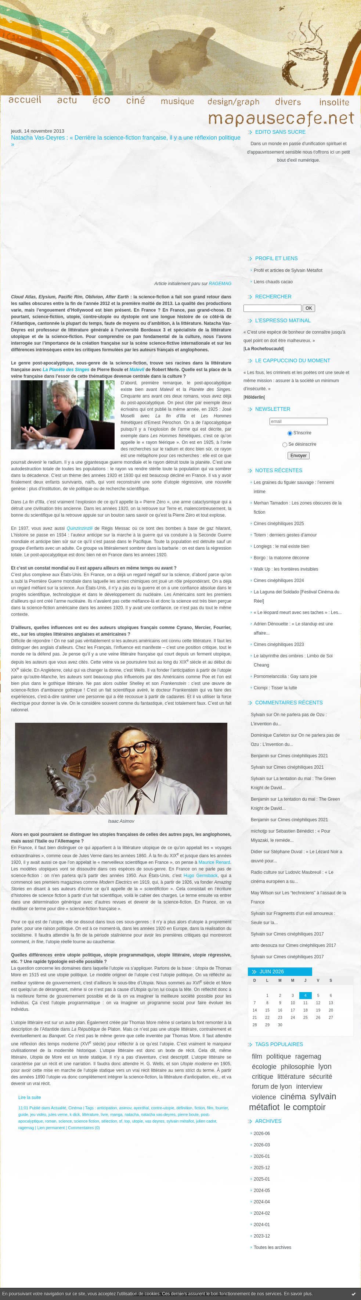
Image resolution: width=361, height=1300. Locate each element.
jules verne (58, 1114)
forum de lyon (272, 1086)
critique (262, 1076)
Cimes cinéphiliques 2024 (279, 580)
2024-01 (262, 1224)
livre (104, 1114)
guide (23, 1114)
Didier (256, 851)
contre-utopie (162, 1108)
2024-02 (262, 1213)
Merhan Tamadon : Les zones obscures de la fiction (298, 507)
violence (264, 1097)
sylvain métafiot (180, 1121)
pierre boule (188, 1114)
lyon (325, 1066)
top (127, 1121)
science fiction (86, 1121)
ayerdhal (141, 1108)
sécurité (320, 1076)
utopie (137, 1121)
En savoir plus (297, 1293)
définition (184, 1108)
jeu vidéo (38, 1114)
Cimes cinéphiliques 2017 (299, 934)
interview (309, 1086)
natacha (131, 1114)
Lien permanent (51, 1127)
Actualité (58, 1108)
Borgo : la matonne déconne (281, 557)
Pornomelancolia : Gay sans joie (285, 676)
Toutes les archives (272, 1247)
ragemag (308, 1056)
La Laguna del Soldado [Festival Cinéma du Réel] (296, 596)
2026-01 (262, 1156)
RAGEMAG (220, 283)
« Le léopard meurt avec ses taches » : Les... (298, 612)
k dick (75, 1114)
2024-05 (262, 1190)
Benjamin (260, 755)
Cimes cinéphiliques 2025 (279, 523)
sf (120, 1121)
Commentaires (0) (84, 1127)
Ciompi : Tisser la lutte (275, 687)
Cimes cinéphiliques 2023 (279, 644)
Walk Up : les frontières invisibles (286, 569)
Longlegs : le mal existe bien (281, 546)
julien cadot (206, 1121)
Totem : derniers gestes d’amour (285, 535)
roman (51, 1121)
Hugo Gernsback (200, 875)
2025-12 (262, 1167)
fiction (200, 1108)
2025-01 (262, 1179)
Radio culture (264, 872)
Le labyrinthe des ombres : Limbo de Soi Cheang (293, 660)
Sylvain (258, 714)
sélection (109, 1121)
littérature (291, 1076)
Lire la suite (29, 1097)
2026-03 (262, 1145)
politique (278, 1056)
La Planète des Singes (66, 369)
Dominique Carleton (270, 735)
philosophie (297, 1066)
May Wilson (262, 892)
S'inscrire (299, 432)
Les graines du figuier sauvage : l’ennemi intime (294, 487)
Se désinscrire (299, 444)
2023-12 (262, 1236)
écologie (264, 1066)
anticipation (107, 1108)
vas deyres (154, 1121)
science (65, 1121)
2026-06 (262, 1133)
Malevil (137, 369)
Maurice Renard (214, 862)
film (257, 1056)
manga (116, 1114)
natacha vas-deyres (158, 1114)
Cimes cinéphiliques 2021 (303, 755)
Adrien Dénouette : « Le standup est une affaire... (293, 628)
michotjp (259, 831)
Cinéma (75, 1108)
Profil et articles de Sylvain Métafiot (288, 270)
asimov (125, 1108)
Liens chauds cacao (273, 281)
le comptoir (305, 1107)
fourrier (222, 1108)
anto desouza (264, 945)
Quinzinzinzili (79, 528)
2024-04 (262, 1201)
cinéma (293, 1096)
